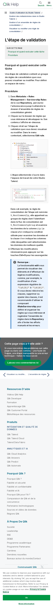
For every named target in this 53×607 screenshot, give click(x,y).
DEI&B (10, 538)
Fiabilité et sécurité (16, 482)
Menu (49, 5)
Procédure (13, 55)
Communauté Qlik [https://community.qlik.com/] (27, 566)
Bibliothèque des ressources (21, 413)
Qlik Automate (14, 465)
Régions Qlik (13, 513)
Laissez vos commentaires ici (22, 362)
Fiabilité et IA (13, 490)
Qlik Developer (14, 398)
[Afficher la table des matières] (6, 12)
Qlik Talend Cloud (15, 437)
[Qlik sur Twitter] (42, 566)
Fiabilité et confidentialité (19, 486)
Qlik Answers (13, 457)
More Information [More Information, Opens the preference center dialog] (26, 604)
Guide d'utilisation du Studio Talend (25, 13)
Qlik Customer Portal (17, 409)
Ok (26, 597)
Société (11, 526)
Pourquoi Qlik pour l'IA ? (18, 494)
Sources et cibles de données (21, 509)
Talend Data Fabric (16, 441)
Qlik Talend (12, 434)
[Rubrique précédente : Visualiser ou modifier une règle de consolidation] (14, 374)
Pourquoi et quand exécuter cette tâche (26, 51)
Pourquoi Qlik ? (14, 478)
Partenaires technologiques (20, 505)
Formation (12, 401)
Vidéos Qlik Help (15, 394)
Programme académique (19, 542)
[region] (26, 588)
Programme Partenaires (18, 546)
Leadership (12, 530)
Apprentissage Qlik (16, 405)
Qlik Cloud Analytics (16, 453)
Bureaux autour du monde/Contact (24, 558)
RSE (9, 534)
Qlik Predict (12, 461)
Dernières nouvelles (17, 554)
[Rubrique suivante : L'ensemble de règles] (39, 374)
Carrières (11, 550)
